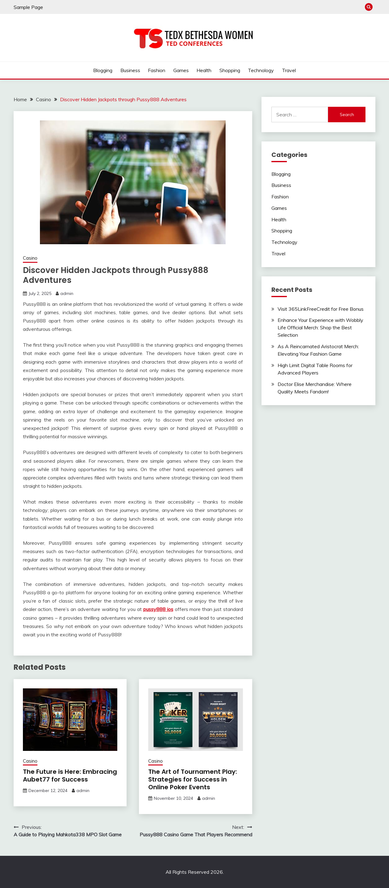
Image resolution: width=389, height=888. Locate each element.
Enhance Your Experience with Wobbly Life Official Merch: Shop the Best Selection (320, 327)
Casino (30, 258)
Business (130, 70)
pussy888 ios (158, 609)
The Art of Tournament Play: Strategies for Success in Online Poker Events (192, 779)
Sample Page (28, 7)
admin (66, 293)
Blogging (102, 70)
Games (181, 70)
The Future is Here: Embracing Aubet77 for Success (70, 775)
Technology (261, 70)
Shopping (229, 70)
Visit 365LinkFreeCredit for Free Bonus (321, 309)
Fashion (156, 70)
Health (204, 70)
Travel (289, 70)
